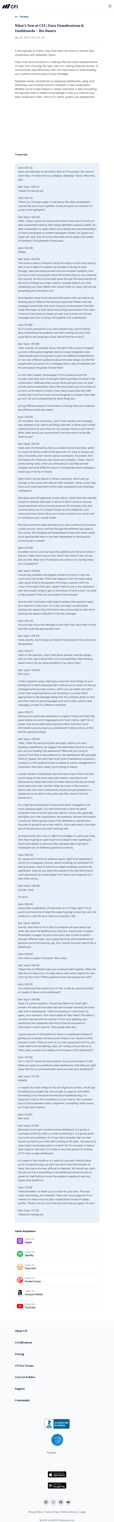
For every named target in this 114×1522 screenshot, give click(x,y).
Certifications (23, 1342)
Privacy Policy (35, 1512)
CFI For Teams (24, 1366)
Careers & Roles (25, 1377)
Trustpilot (51, 1452)
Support (20, 1389)
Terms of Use (51, 1512)
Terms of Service (69, 1512)
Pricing (19, 1354)
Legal (83, 1512)
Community (22, 1400)
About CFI (21, 1331)
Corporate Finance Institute (10, 6)
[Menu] (110, 6)
